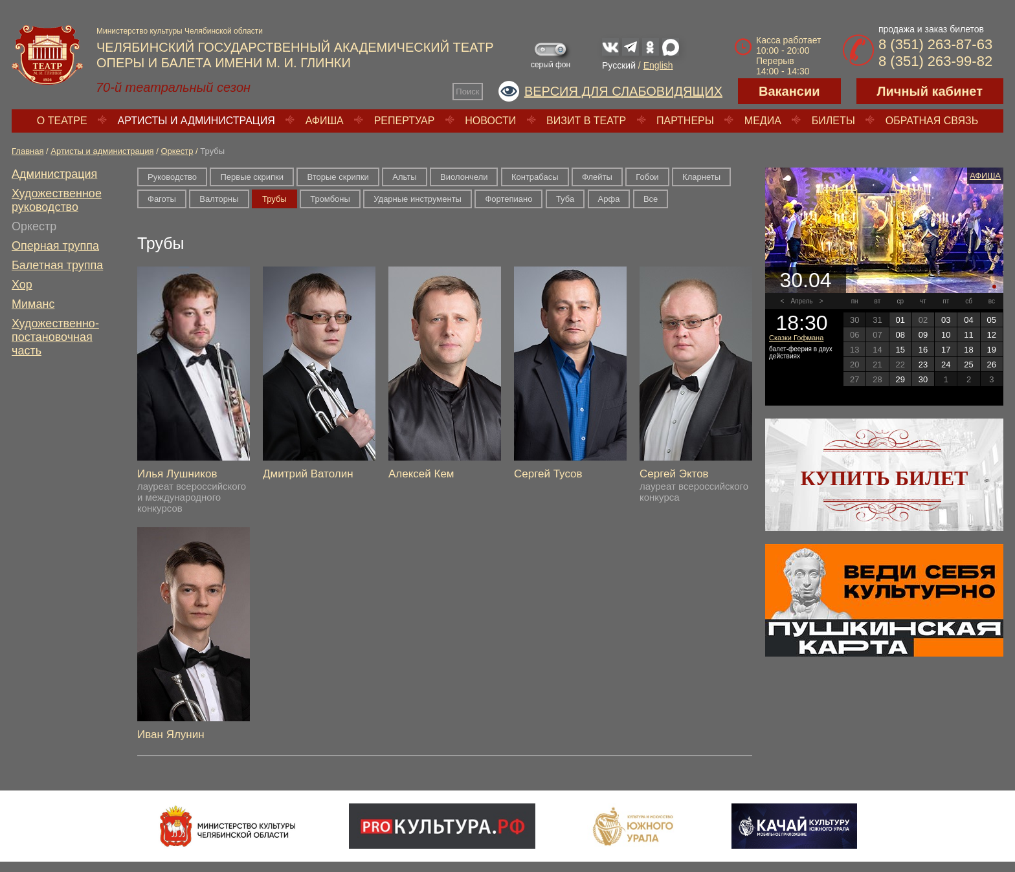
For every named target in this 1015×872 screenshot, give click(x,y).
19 (991, 349)
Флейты (597, 177)
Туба (565, 199)
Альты (404, 177)
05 (991, 320)
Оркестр (177, 151)
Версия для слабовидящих (623, 91)
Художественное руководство (57, 200)
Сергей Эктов (674, 474)
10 (945, 335)
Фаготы (162, 199)
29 (899, 379)
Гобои (647, 177)
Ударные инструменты (418, 199)
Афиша (325, 120)
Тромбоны (330, 199)
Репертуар (404, 120)
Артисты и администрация (196, 120)
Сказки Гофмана (796, 338)
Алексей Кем (421, 474)
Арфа (609, 199)
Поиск (467, 91)
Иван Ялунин (171, 734)
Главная (27, 151)
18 (968, 349)
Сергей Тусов (548, 474)
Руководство (172, 177)
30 (923, 379)
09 (923, 335)
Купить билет (884, 478)
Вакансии (789, 91)
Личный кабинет (930, 91)
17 (945, 349)
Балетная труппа (57, 265)
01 (899, 320)
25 (968, 364)
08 (899, 335)
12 (991, 335)
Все (650, 199)
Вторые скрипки (337, 177)
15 (899, 349)
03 (945, 320)
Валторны (218, 199)
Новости (490, 120)
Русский (619, 65)
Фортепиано (508, 199)
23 (923, 364)
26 (991, 364)
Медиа (762, 120)
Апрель (802, 301)
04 (968, 320)
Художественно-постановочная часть (55, 337)
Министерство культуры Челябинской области (179, 31)
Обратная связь (932, 120)
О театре (62, 120)
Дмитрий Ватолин (308, 474)
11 (968, 335)
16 (923, 349)
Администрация (54, 174)
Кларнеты (701, 177)
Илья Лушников (177, 474)
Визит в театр (586, 120)
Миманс (33, 304)
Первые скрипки (252, 177)
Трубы (274, 199)
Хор (22, 284)
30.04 (805, 280)
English (658, 65)
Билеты (833, 120)
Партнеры (685, 120)
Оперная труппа (55, 245)
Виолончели (463, 177)
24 (945, 364)
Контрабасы (535, 177)
